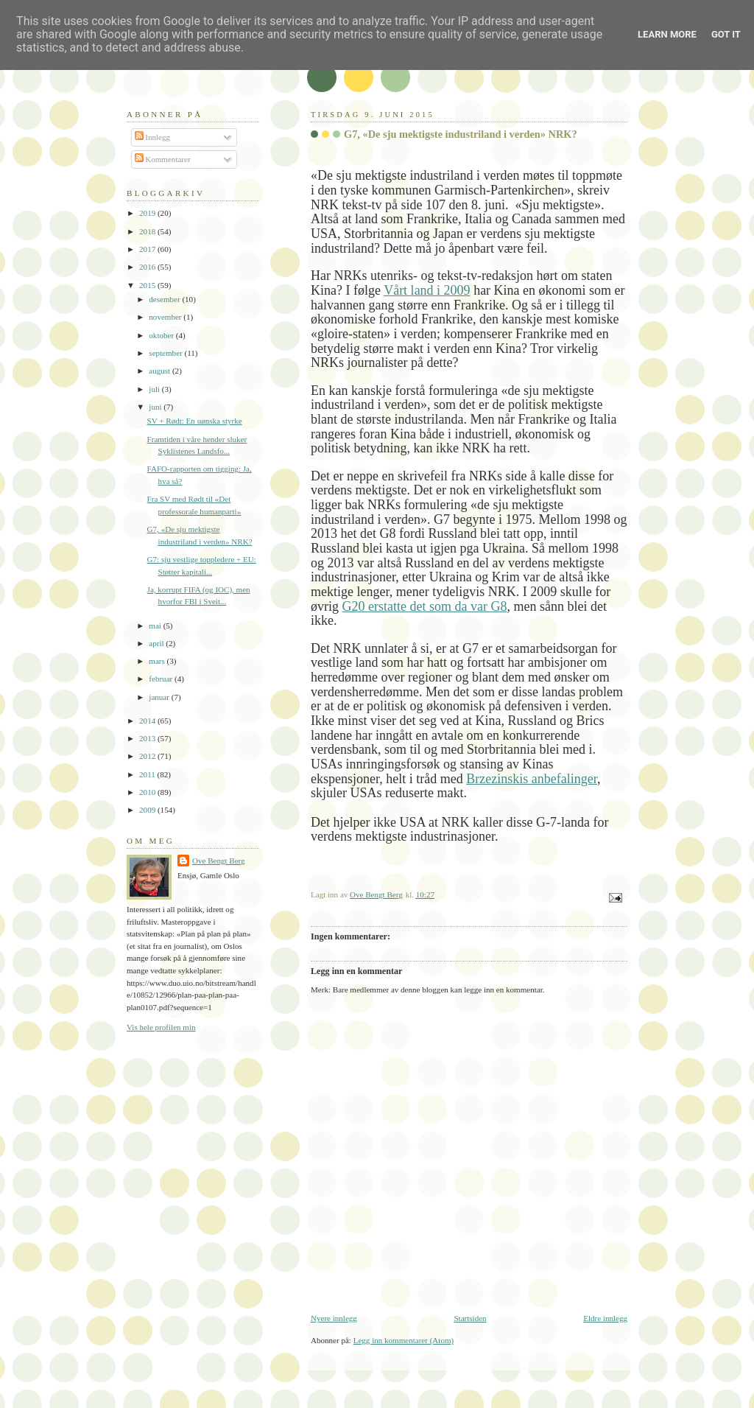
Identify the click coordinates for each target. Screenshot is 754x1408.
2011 (148, 774)
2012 (148, 756)
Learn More (667, 34)
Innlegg (153, 137)
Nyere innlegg (334, 1318)
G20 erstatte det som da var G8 (424, 606)
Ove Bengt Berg (218, 860)
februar (162, 678)
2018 (148, 231)
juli (155, 389)
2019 (148, 213)
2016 (148, 266)
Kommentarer (163, 159)
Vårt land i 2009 (427, 290)
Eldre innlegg (605, 1318)
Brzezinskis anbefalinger (531, 778)
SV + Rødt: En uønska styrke (194, 420)
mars (157, 660)
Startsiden (470, 1318)
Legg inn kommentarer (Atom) (403, 1340)
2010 (148, 792)
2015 (148, 285)
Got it (726, 34)
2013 (148, 738)
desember (165, 299)
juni (156, 406)
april (157, 643)
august (160, 370)
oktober (162, 335)
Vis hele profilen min (161, 1027)
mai (156, 625)
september (166, 353)
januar (160, 697)
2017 (148, 249)
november (166, 316)
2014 (148, 720)
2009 (148, 809)
